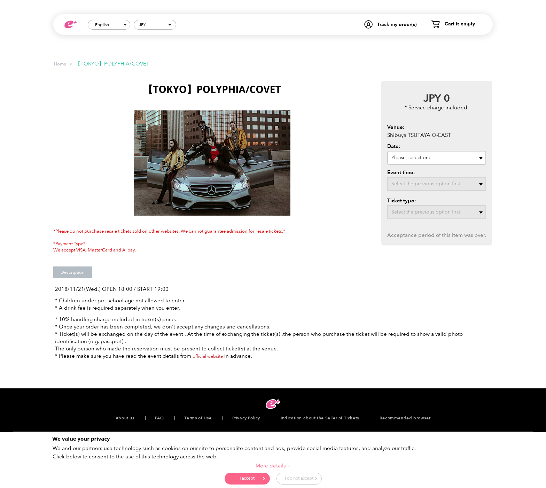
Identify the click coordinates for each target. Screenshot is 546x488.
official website (208, 356)
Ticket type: (401, 200)
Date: (393, 146)
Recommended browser (405, 418)
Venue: (396, 127)
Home (60, 64)
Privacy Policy (246, 418)
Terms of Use (197, 418)
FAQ (159, 418)
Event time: (401, 172)
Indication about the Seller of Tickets (320, 418)
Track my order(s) (397, 24)
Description (73, 272)
